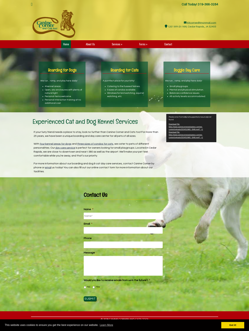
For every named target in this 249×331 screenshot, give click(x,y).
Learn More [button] (106, 325)
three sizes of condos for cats (95, 144)
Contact (168, 44)
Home (66, 44)
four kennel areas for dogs (55, 144)
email (48, 167)
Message (89, 252)
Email (88, 223)
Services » (117, 44)
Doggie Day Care (187, 70)
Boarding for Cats (124, 70)
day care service (65, 147)
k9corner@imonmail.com (201, 22)
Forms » (143, 44)
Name (88, 209)
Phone (88, 238)
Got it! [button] (232, 325)
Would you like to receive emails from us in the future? (117, 280)
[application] (191, 128)
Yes (98, 287)
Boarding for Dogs (62, 70)
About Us (90, 44)
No (88, 287)
